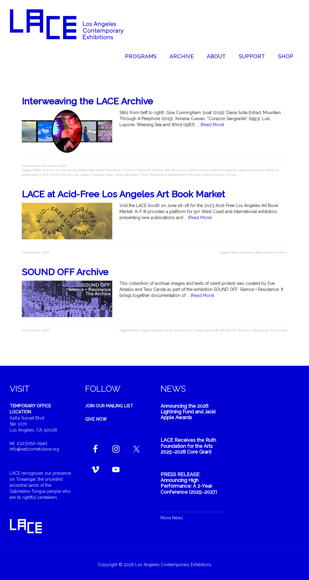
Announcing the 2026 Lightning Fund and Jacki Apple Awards (188, 411)
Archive (48, 170)
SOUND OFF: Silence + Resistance (244, 330)
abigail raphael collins (156, 330)
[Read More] (212, 124)
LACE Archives (60, 174)
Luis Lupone (82, 174)
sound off (211, 330)
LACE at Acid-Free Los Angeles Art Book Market (123, 194)
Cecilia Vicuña (66, 170)
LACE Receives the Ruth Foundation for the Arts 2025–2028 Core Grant (188, 445)
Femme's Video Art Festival (143, 170)
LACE (63, 165)
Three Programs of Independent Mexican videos (176, 174)
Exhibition (113, 170)
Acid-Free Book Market (257, 252)
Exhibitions (49, 165)
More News (172, 517)
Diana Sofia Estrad (92, 170)
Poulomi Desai (103, 174)
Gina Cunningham (185, 170)
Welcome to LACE (73, 24)
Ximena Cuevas (224, 174)
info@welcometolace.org (34, 449)
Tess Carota (278, 330)
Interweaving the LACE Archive (87, 101)
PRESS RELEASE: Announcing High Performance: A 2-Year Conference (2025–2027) (189, 483)
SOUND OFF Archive (65, 272)
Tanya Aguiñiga (126, 174)
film (167, 170)
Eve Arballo (195, 330)
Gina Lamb (209, 170)
